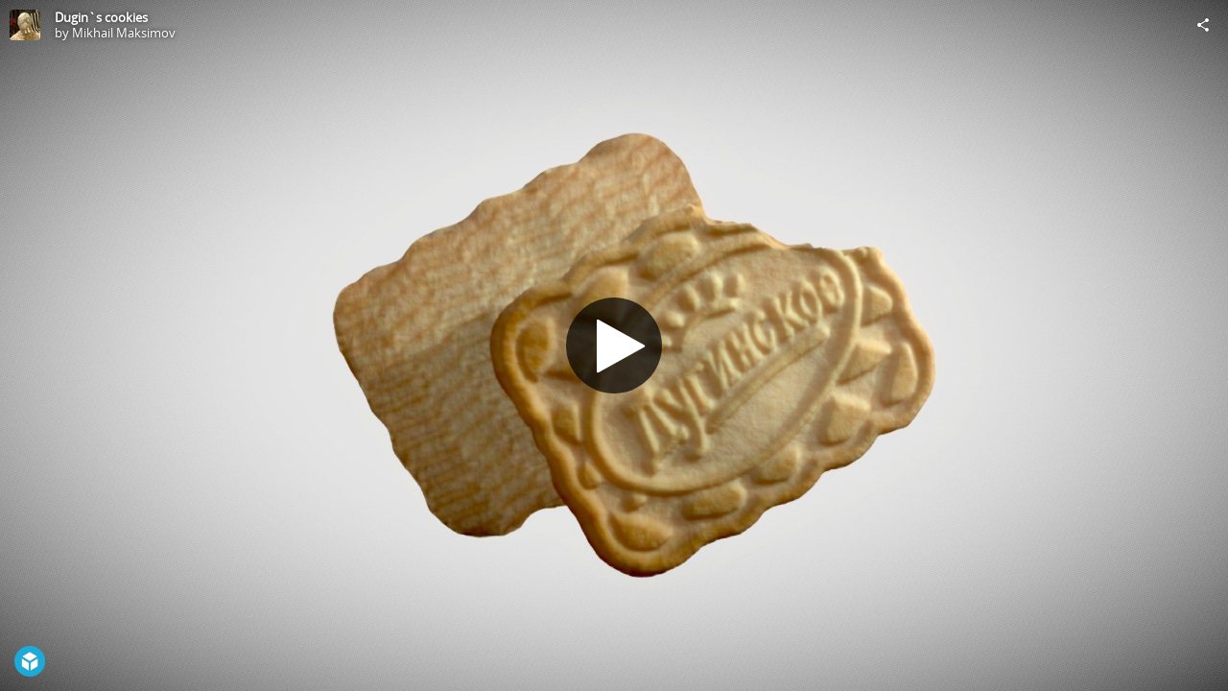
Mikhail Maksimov (124, 32)
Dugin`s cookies (101, 17)
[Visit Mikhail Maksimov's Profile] (25, 25)
